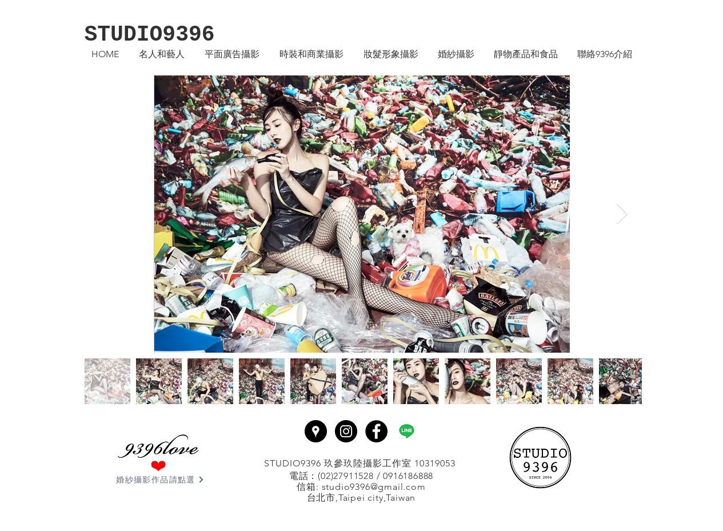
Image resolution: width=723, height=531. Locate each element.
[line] (407, 431)
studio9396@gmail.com (374, 486)
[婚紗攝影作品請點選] (160, 479)
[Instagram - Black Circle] (346, 431)
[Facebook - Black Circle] (376, 431)
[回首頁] (540, 457)
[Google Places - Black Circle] (316, 431)
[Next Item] (622, 214)
